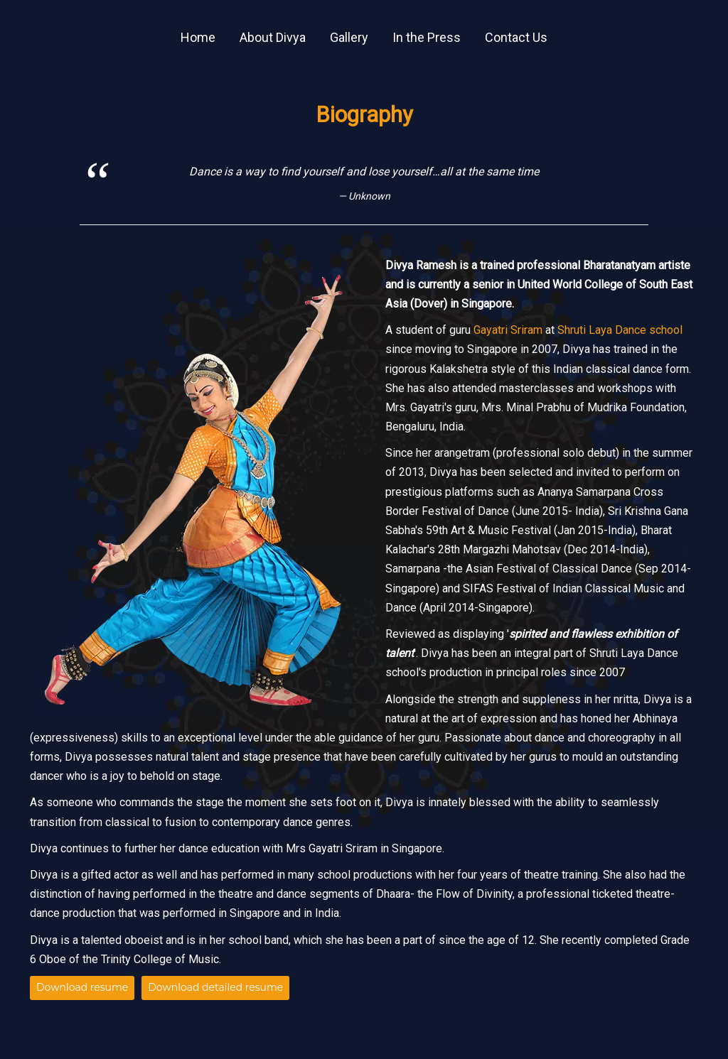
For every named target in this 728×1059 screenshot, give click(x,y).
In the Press (426, 37)
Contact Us (516, 37)
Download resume (82, 987)
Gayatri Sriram (507, 330)
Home (198, 37)
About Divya (273, 37)
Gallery (349, 37)
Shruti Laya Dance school (619, 330)
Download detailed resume (215, 987)
